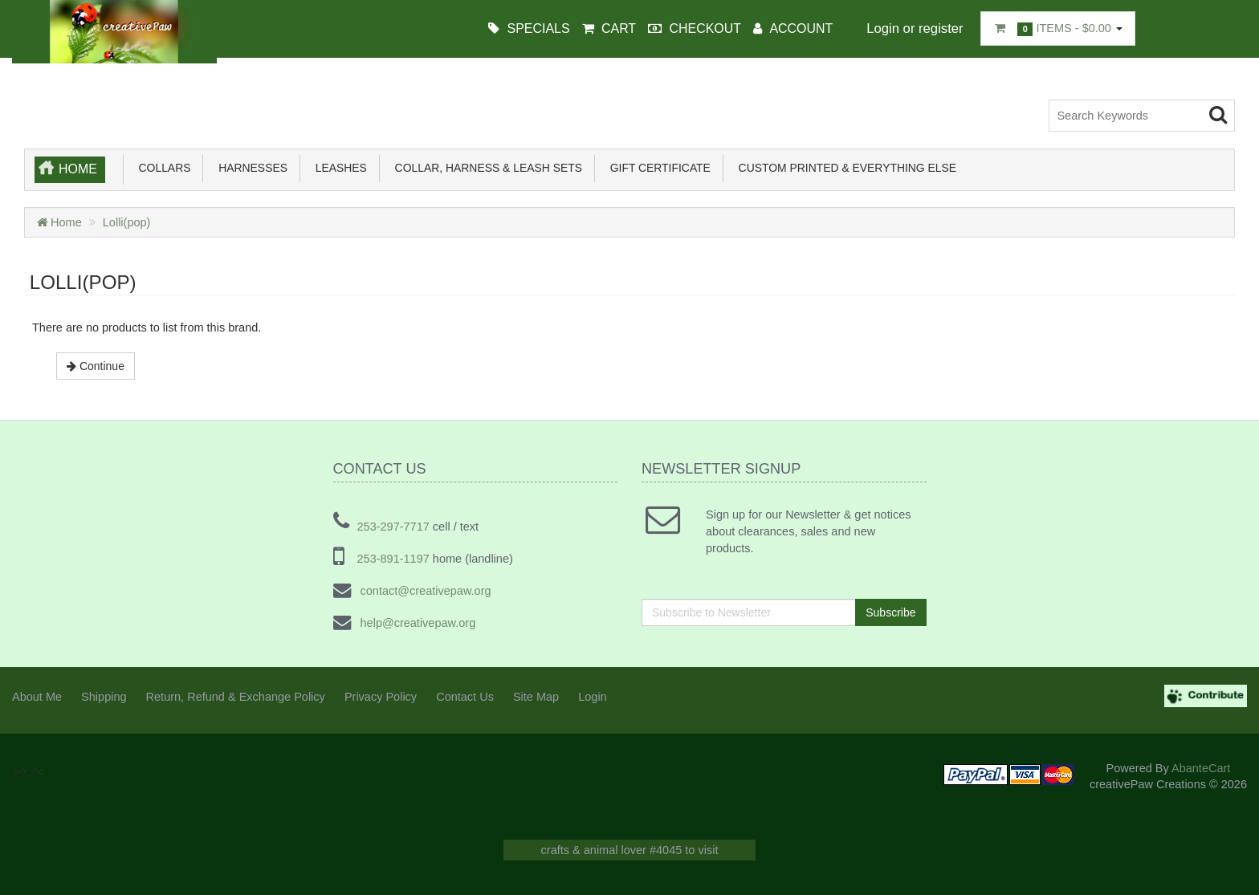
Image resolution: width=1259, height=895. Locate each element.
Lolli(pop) (127, 221)
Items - (1058, 29)
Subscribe (890, 611)
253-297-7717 (393, 525)
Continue (95, 365)
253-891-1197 (393, 557)
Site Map (536, 696)
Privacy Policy (380, 696)
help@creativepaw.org (416, 622)
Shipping (103, 696)
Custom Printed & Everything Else (844, 167)
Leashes (338, 167)
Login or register (914, 28)
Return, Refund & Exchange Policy (235, 696)
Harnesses (249, 167)
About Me (37, 696)
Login (592, 696)
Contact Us (465, 696)
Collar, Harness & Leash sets (485, 167)
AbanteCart (1200, 767)
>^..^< (39, 107)
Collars (161, 167)
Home (78, 168)
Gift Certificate (657, 167)
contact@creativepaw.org (424, 590)
